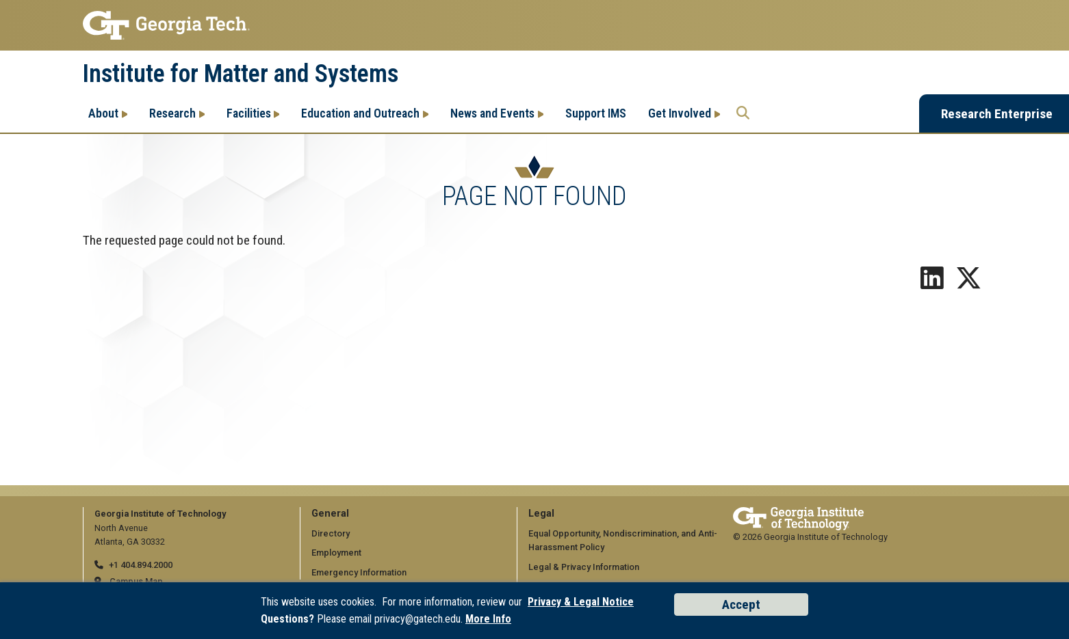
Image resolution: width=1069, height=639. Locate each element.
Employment (336, 552)
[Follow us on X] (968, 283)
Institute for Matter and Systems (240, 73)
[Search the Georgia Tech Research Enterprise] (742, 113)
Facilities (249, 113)
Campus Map (136, 581)
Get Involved (679, 113)
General (330, 513)
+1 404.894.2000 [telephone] (140, 565)
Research (172, 113)
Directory (330, 533)
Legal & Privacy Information (583, 567)
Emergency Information (359, 572)
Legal (541, 513)
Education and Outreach (360, 113)
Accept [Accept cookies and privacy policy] (741, 604)
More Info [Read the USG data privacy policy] (488, 618)
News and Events (492, 113)
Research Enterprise (997, 114)
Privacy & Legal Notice (581, 601)
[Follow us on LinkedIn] (932, 283)
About (103, 113)
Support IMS (595, 113)
